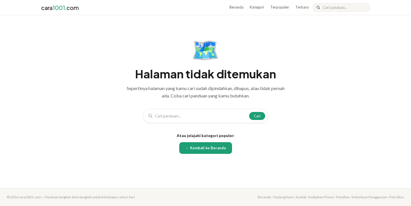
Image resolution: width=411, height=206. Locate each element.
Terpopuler (279, 7)
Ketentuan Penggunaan (369, 197)
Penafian (343, 197)
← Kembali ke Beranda (206, 148)
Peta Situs (396, 197)
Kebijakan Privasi (321, 197)
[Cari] (344, 7)
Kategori (257, 7)
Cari (257, 116)
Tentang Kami (283, 197)
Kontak (301, 197)
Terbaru (302, 7)
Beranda (236, 7)
